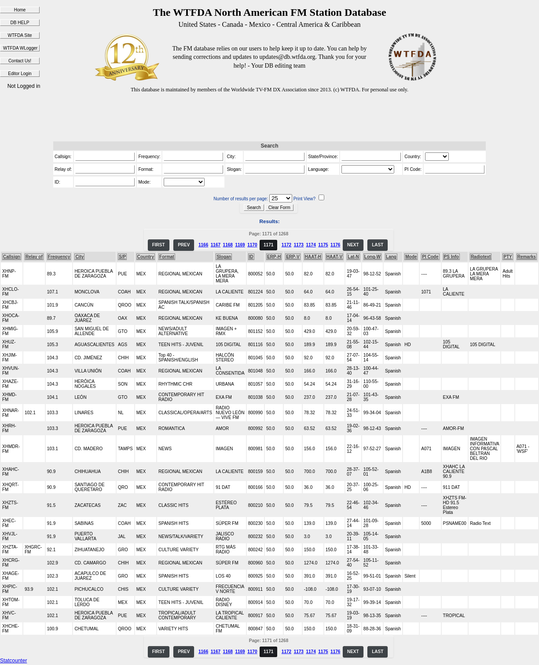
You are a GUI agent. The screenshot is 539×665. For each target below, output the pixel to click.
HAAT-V (334, 256)
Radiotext (481, 256)
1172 (286, 244)
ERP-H (274, 256)
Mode (411, 256)
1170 (252, 244)
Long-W (372, 256)
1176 (335, 244)
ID (251, 256)
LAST (377, 244)
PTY (507, 256)
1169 (240, 244)
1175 (323, 244)
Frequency (59, 256)
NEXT (353, 244)
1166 (203, 244)
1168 (228, 244)
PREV (184, 244)
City (79, 256)
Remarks (526, 256)
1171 (268, 244)
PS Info (451, 256)
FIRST (158, 244)
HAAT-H (313, 256)
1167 (215, 244)
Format (166, 256)
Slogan (223, 256)
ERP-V (293, 256)
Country (145, 256)
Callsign (11, 256)
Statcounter (13, 661)
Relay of (34, 256)
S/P (122, 256)
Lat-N (353, 256)
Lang (391, 256)
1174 (310, 244)
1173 (299, 244)
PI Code (430, 256)
